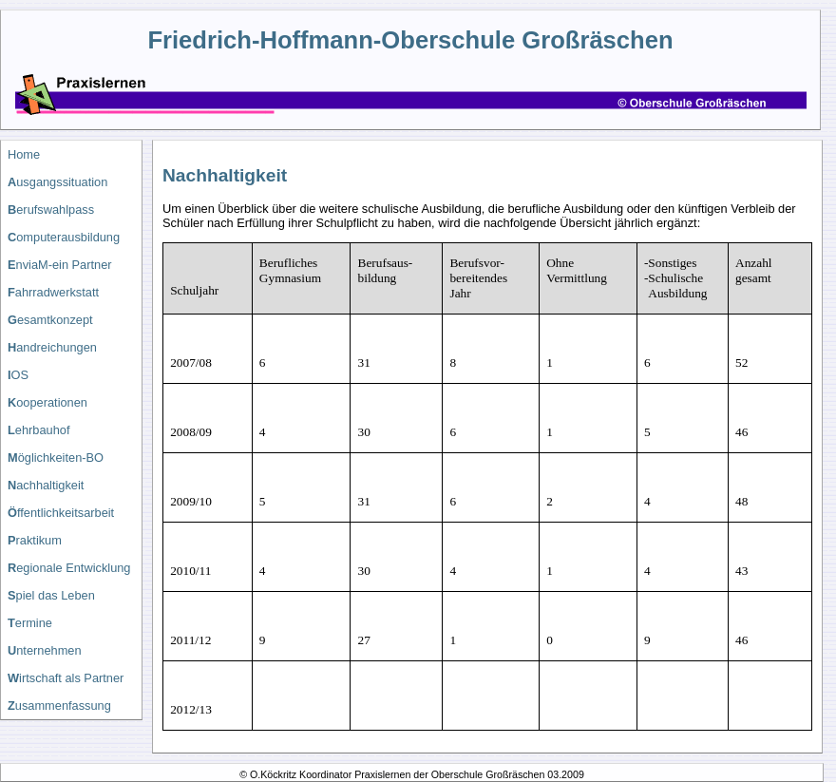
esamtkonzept (50, 320)
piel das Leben (51, 595)
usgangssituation (57, 182)
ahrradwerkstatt (53, 292)
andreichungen (52, 347)
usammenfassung (59, 705)
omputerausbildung (64, 237)
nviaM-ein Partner (60, 264)
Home (24, 154)
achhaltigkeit (46, 485)
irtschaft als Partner (66, 678)
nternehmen (45, 650)
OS (18, 375)
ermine (30, 623)
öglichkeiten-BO (56, 457)
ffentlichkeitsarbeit (61, 512)
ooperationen (47, 402)
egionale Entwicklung (69, 568)
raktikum (35, 540)
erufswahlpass (51, 209)
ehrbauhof (38, 430)
